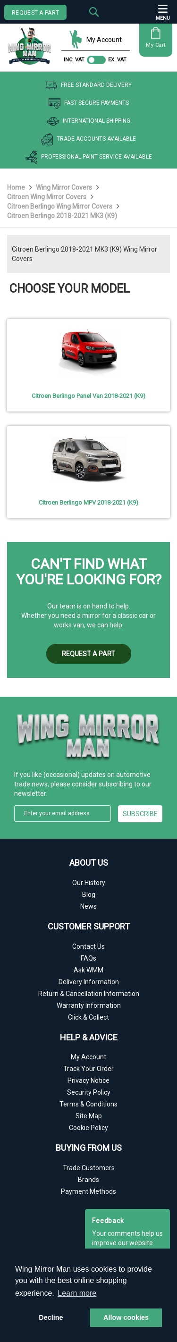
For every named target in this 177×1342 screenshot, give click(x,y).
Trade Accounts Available (88, 139)
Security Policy (88, 1092)
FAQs (88, 958)
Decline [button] (51, 1317)
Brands (88, 1179)
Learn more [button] (77, 1293)
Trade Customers (89, 1168)
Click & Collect (88, 1017)
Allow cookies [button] (126, 1317)
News (88, 906)
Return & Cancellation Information (88, 993)
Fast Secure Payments (89, 103)
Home (16, 187)
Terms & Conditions (88, 1104)
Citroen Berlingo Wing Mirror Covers (60, 206)
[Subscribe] (140, 813)
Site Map (89, 1116)
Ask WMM (88, 970)
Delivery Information (89, 982)
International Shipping (88, 121)
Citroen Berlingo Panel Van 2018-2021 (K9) (88, 395)
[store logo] (32, 43)
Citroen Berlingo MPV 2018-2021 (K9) (88, 502)
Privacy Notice (88, 1080)
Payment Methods (88, 1191)
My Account (95, 39)
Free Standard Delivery (88, 85)
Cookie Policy (88, 1127)
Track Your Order (88, 1068)
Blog (88, 894)
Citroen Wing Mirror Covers (47, 197)
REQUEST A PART (35, 12)
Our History (88, 882)
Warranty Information (89, 1005)
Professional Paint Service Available (88, 157)
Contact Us (88, 946)
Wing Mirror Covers (64, 187)
